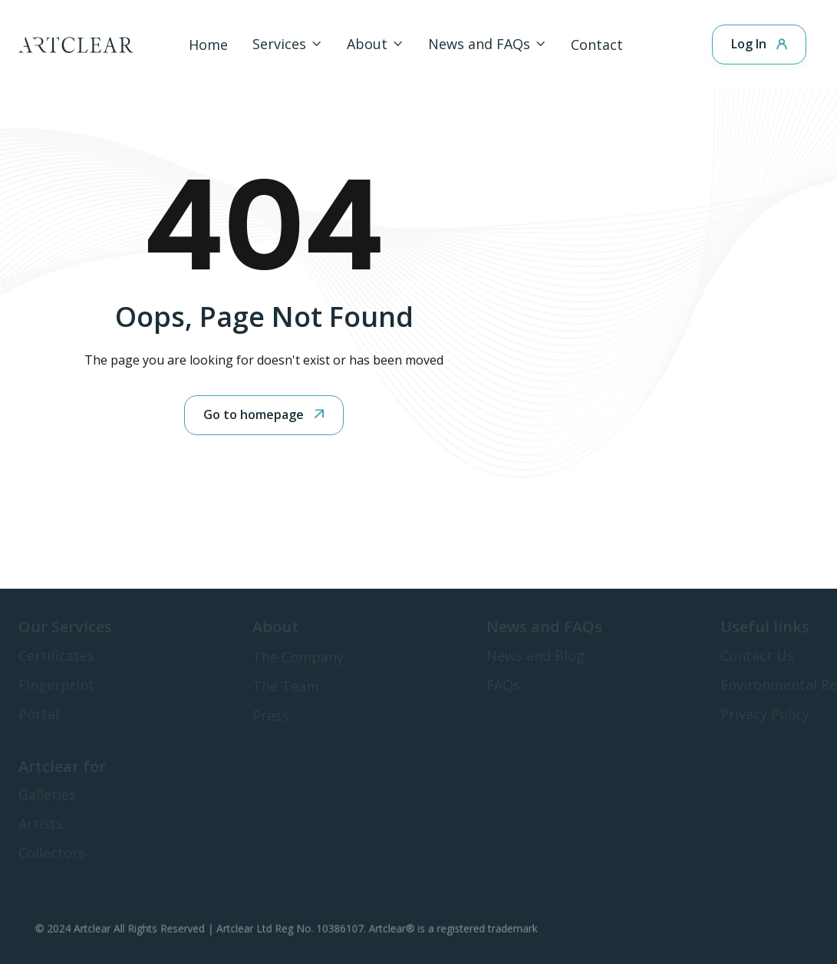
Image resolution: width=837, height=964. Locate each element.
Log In (759, 43)
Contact (597, 44)
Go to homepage (264, 414)
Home (208, 44)
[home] (75, 44)
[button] (287, 43)
